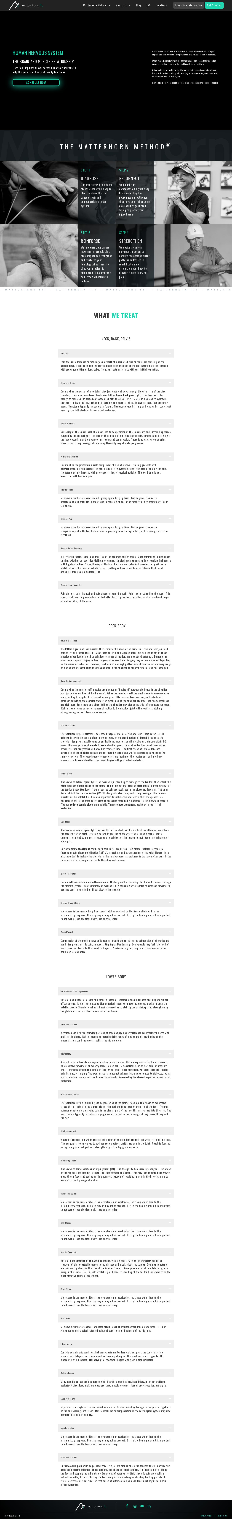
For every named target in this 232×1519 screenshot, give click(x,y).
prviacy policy (206, 1516)
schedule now (36, 82)
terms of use (222, 1516)
